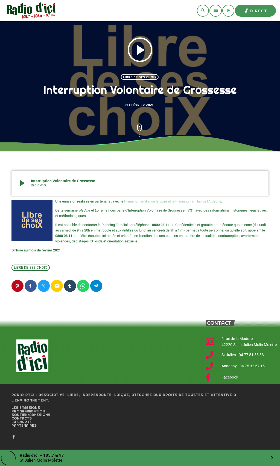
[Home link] (30, 10)
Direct (255, 10)
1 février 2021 (139, 105)
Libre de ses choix (140, 77)
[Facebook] (13, 437)
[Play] (228, 11)
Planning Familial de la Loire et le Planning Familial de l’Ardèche (172, 201)
